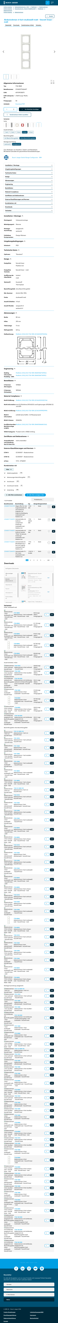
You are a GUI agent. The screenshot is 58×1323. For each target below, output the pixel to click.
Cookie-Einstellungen (9, 1312)
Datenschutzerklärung (10, 1318)
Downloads (16, 25)
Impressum (33, 1315)
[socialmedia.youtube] (35, 1269)
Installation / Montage (29, 165)
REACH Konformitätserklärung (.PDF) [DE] (35, 587)
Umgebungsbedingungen (29, 169)
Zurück (50, 16)
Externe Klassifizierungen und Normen (29, 199)
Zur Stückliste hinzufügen (30, 109)
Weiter (8, 1299)
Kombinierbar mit (29, 203)
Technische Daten (29, 173)
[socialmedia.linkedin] (23, 1269)
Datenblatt (8, 25)
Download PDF (20, 104)
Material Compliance (29, 192)
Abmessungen (29, 180)
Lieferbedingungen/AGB (36, 1312)
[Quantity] (10, 109)
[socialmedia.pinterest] (42, 1269)
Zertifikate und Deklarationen (29, 195)
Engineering (29, 184)
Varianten (38, 25)
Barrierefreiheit (34, 1318)
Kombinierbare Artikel (27, 25)
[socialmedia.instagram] (29, 1269)
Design (29, 176)
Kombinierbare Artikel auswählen (17, 114)
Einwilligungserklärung (10, 1315)
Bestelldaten (29, 188)
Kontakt (6, 1321)
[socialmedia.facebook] (16, 1269)
